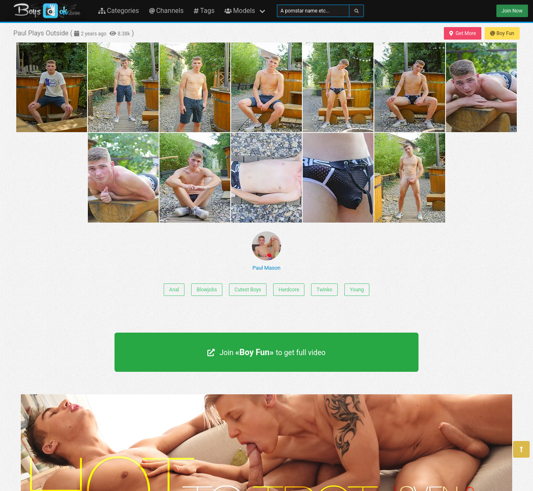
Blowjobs (207, 290)
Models (239, 11)
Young (357, 290)
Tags (204, 11)
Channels (166, 11)
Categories (118, 11)
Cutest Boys (247, 290)
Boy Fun (502, 33)
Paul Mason (266, 251)
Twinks (324, 290)
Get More (462, 33)
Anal (174, 290)
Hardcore (289, 290)
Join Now (512, 11)
